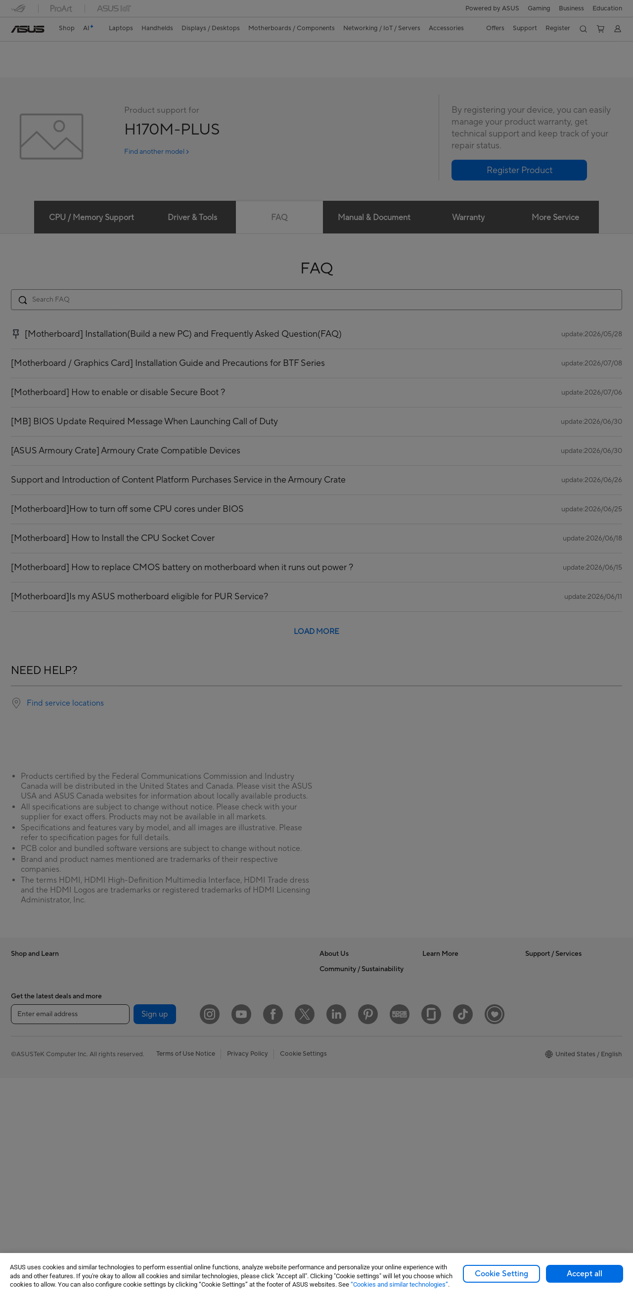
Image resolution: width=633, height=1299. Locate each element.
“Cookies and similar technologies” (399, 1284)
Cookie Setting (501, 1274)
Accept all (584, 1274)
